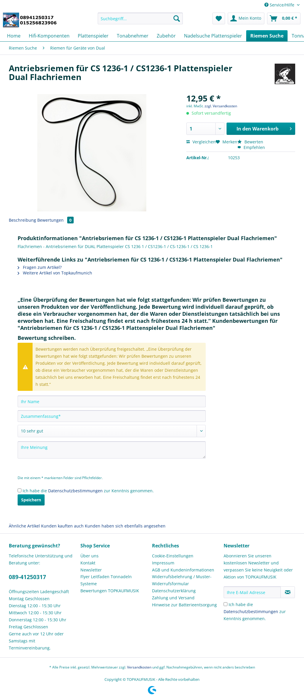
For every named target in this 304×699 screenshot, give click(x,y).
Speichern (31, 500)
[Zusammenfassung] (112, 416)
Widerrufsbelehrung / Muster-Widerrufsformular (182, 580)
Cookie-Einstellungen (172, 556)
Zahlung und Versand (173, 597)
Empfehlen (251, 147)
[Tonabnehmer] (133, 35)
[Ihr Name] (112, 401)
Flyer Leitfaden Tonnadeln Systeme (106, 580)
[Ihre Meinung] (112, 450)
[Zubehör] (166, 35)
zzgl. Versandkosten (221, 106)
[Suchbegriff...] (140, 18)
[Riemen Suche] (267, 35)
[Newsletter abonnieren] (288, 592)
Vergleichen (201, 142)
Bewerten (250, 142)
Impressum (163, 563)
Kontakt (87, 563)
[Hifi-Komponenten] (49, 35)
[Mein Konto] (246, 18)
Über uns (89, 556)
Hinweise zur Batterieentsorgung (184, 605)
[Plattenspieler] (93, 35)
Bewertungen (55, 220)
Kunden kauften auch (62, 526)
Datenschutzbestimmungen (75, 490)
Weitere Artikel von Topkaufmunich (55, 273)
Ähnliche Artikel (24, 526)
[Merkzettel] (218, 18)
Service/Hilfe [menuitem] (279, 5)
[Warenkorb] (283, 18)
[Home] (14, 35)
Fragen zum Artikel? (40, 267)
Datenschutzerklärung (174, 590)
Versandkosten (139, 667)
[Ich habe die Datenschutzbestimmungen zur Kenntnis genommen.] (19, 490)
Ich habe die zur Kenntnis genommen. (88, 490)
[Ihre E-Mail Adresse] (252, 592)
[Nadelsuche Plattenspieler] (213, 35)
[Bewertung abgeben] (112, 431)
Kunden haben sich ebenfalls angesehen (125, 526)
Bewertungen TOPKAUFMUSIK (109, 590)
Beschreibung (22, 220)
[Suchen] (176, 18)
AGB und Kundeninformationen (183, 570)
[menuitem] (140, 21)
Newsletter (91, 570)
